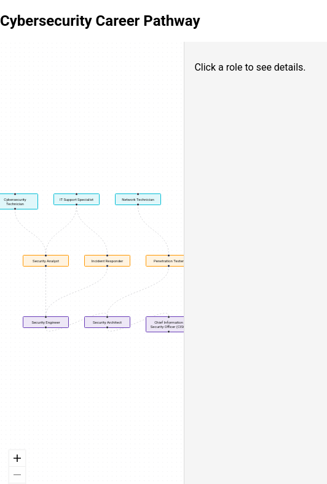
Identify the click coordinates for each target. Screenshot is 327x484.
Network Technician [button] (138, 199)
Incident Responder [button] (108, 261)
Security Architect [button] (107, 322)
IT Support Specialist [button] (76, 199)
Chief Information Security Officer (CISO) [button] (169, 324)
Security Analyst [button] (46, 261)
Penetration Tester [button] (169, 261)
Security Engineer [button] (45, 322)
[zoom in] (17, 458)
